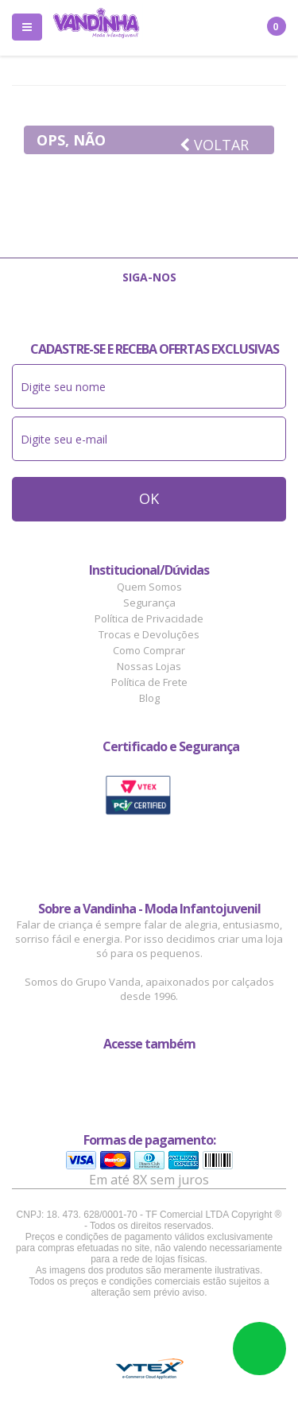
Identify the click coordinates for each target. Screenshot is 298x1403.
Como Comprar (149, 650)
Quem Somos (149, 586)
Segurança (149, 602)
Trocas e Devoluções (149, 634)
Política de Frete (149, 682)
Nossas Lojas (149, 666)
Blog (149, 698)
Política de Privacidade (149, 618)
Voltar (214, 144)
